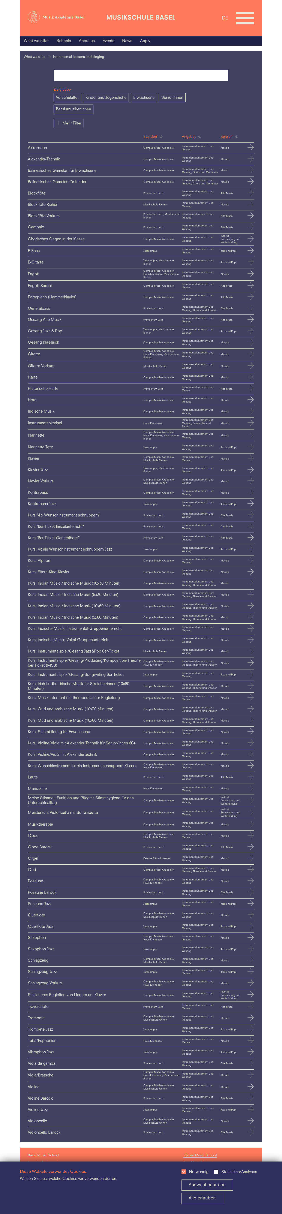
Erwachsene (143, 98)
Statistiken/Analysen (239, 1172)
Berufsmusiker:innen (73, 109)
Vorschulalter (67, 98)
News (127, 41)
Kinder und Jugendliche (106, 98)
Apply (145, 41)
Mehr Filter (68, 123)
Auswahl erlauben (207, 1185)
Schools (64, 41)
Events (108, 41)
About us (87, 41)
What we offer (36, 41)
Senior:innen (172, 98)
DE (225, 18)
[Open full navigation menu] (245, 18)
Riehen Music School (200, 1155)
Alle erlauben (202, 1198)
